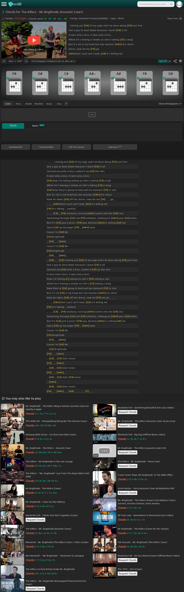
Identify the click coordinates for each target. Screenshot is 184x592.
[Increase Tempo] (26, 61)
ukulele (28, 104)
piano (18, 104)
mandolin (39, 104)
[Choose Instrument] (66, 103)
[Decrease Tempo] (3, 61)
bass (59, 104)
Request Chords (127, 412)
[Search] (171, 4)
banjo (49, 104)
